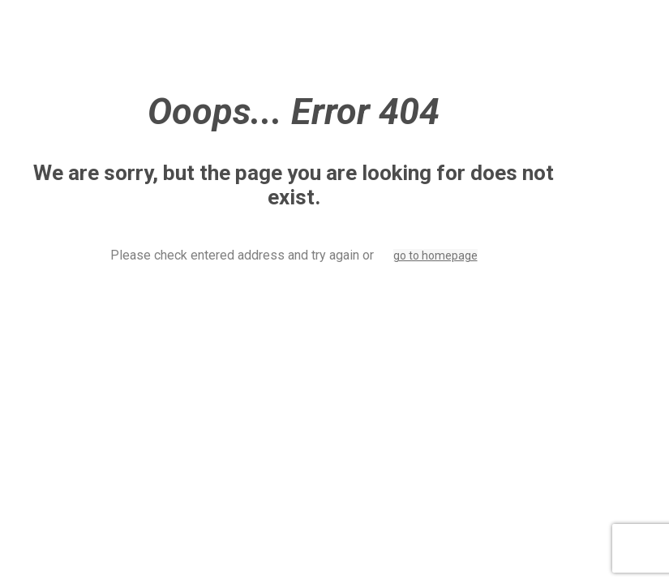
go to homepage (435, 255)
